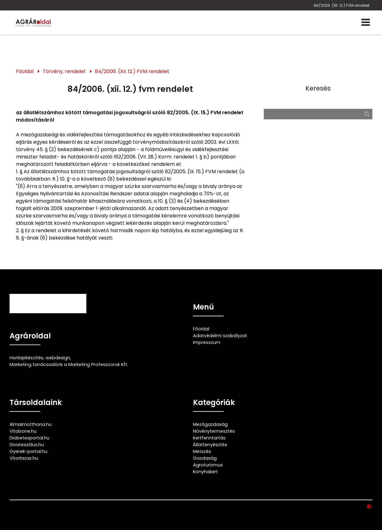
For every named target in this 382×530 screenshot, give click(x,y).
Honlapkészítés (26, 358)
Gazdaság (205, 458)
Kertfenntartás (209, 438)
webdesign (57, 358)
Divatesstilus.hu (27, 445)
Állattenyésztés (210, 445)
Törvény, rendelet (64, 71)
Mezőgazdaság (210, 424)
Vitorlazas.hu (24, 458)
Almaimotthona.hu (31, 424)
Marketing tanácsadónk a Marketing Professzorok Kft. (69, 364)
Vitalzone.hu (23, 431)
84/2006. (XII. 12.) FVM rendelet (341, 5)
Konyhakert (205, 472)
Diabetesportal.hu (29, 438)
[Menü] (365, 22)
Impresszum (206, 342)
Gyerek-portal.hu (28, 451)
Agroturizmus (208, 465)
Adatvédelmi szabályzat (220, 336)
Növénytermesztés (214, 431)
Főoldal (24, 71)
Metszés (202, 451)
